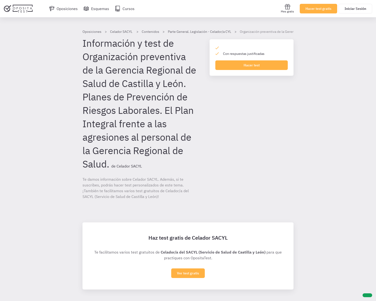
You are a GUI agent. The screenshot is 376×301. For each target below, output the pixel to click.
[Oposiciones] (63, 8)
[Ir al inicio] (18, 8)
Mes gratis (287, 8)
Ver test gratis (188, 273)
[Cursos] (124, 8)
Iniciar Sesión (355, 8)
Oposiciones (91, 31)
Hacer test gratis (318, 8)
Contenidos (150, 31)
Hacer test (252, 65)
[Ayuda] (367, 295)
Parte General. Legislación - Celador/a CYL (199, 31)
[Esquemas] (96, 8)
